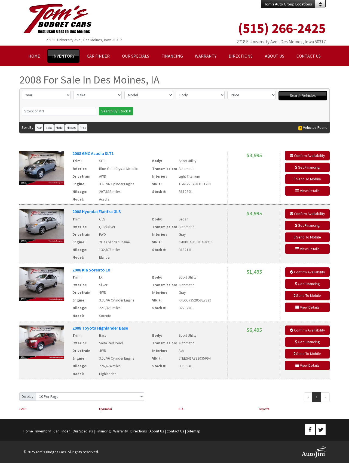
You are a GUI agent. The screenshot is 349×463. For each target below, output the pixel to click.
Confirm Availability (307, 155)
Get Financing (307, 167)
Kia (181, 409)
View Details (307, 190)
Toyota (264, 409)
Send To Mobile (307, 179)
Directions (138, 431)
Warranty (120, 431)
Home (28, 431)
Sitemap (193, 431)
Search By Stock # (116, 111)
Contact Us (175, 431)
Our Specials (82, 431)
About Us (156, 431)
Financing (103, 431)
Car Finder (61, 431)
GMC (23, 409)
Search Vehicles (303, 95)
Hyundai (105, 409)
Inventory (43, 431)
